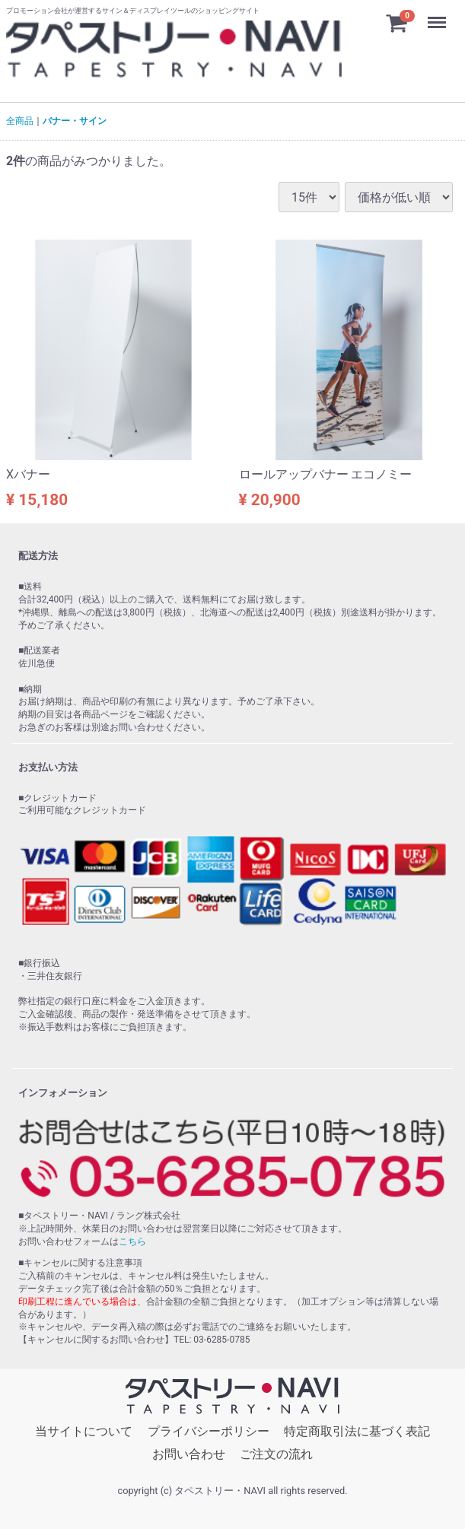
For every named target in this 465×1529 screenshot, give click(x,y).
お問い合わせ (188, 1454)
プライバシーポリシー (208, 1431)
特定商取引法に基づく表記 (357, 1431)
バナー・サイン (75, 121)
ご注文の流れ (276, 1454)
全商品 (19, 121)
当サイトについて (83, 1431)
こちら (132, 1241)
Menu (438, 15)
